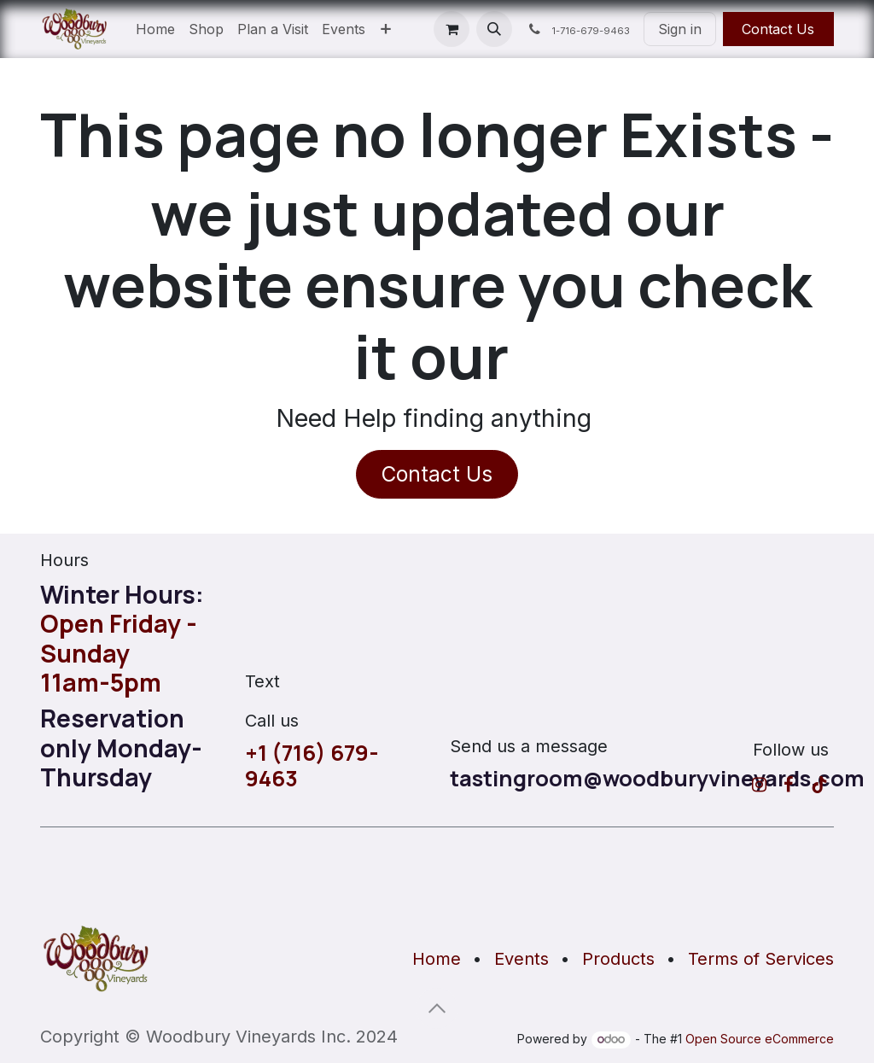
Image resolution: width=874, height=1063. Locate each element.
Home (436, 959)
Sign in (680, 29)
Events (521, 959)
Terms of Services (761, 959)
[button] (494, 29)
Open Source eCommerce (759, 1038)
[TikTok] (819, 785)
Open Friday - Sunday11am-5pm (118, 652)
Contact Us (778, 29)
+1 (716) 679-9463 (312, 766)
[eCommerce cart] (451, 29)
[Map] (437, 875)
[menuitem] (155, 29)
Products (618, 959)
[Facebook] (788, 785)
